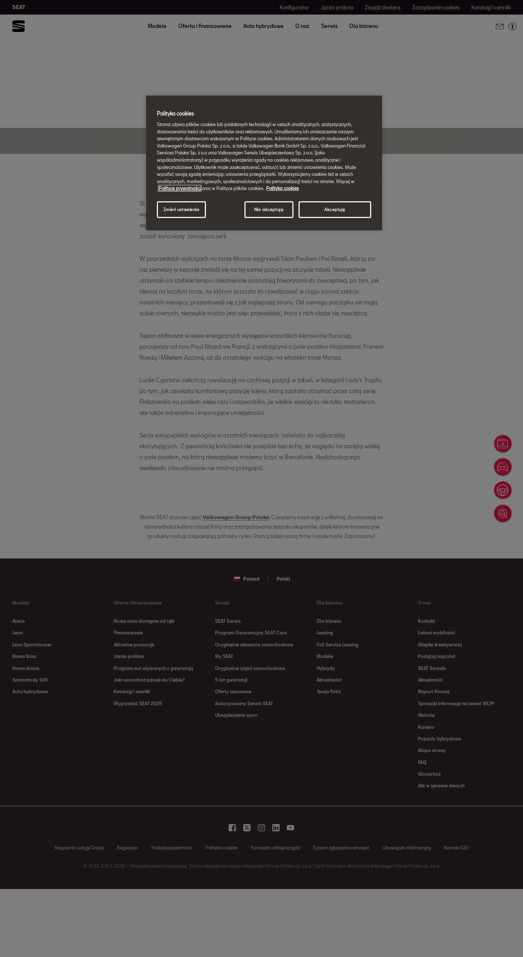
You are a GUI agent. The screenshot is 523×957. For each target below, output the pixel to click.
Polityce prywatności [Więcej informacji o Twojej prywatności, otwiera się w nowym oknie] (180, 188)
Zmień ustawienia (181, 209)
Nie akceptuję (268, 209)
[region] (264, 163)
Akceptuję (334, 209)
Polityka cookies (282, 188)
